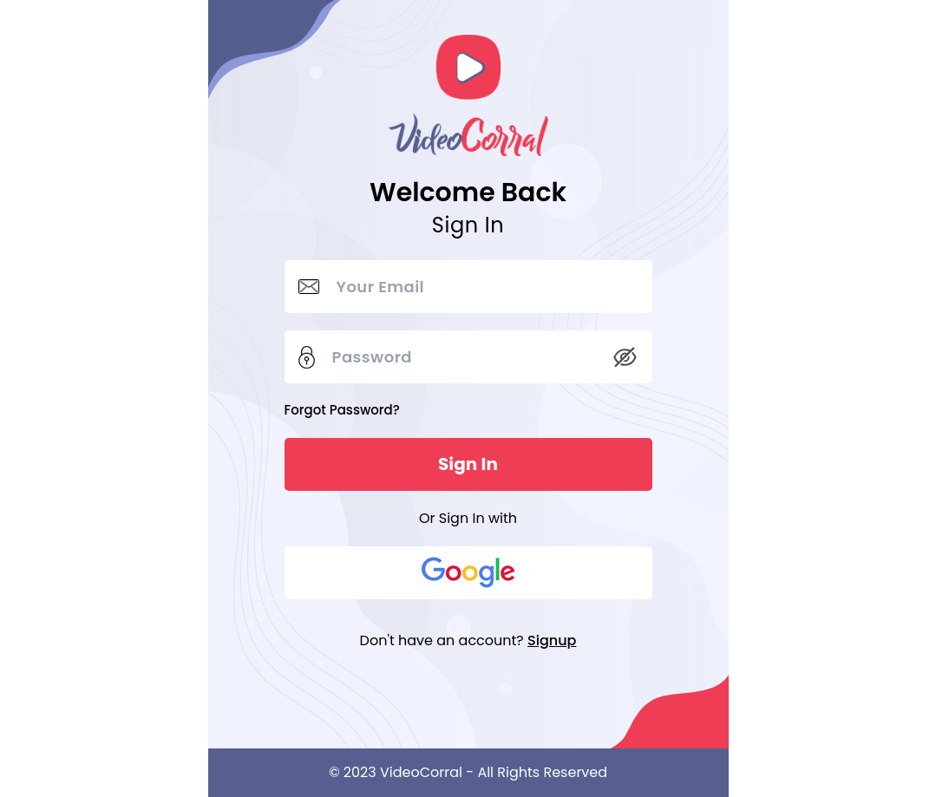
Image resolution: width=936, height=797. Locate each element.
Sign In (468, 464)
